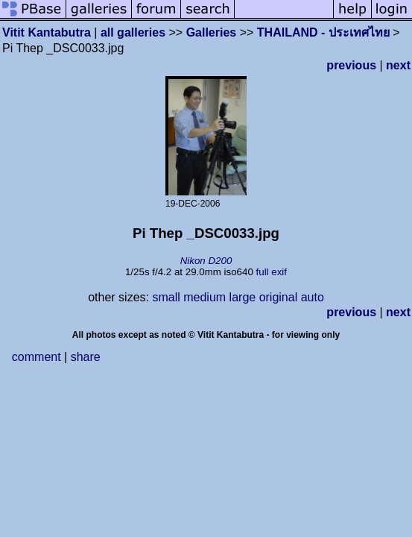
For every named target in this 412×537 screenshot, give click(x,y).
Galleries (211, 32)
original (278, 297)
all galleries (133, 32)
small (166, 297)
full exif (271, 271)
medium (204, 297)
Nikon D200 (206, 260)
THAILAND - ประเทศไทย (323, 32)
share (86, 357)
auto (312, 297)
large (242, 297)
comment (36, 357)
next (398, 65)
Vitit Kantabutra (46, 32)
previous (351, 65)
